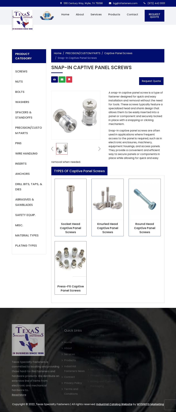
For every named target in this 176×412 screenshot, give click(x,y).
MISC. (19, 225)
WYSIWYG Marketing (150, 404)
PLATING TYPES (26, 245)
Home (65, 14)
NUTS (19, 81)
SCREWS (21, 71)
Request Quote (151, 81)
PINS (18, 143)
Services (96, 14)
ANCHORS (22, 174)
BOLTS (19, 92)
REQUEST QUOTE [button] (154, 15)
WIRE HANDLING (26, 153)
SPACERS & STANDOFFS (23, 115)
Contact (132, 14)
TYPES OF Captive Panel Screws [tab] (79, 171)
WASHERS (22, 102)
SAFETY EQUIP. (25, 215)
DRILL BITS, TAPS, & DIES (28, 186)
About (80, 14)
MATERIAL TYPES (27, 235)
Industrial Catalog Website (114, 404)
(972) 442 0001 (154, 3)
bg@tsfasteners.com (123, 3)
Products (114, 14)
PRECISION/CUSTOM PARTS (28, 130)
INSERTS (21, 164)
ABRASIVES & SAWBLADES (24, 202)
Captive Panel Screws (118, 53)
